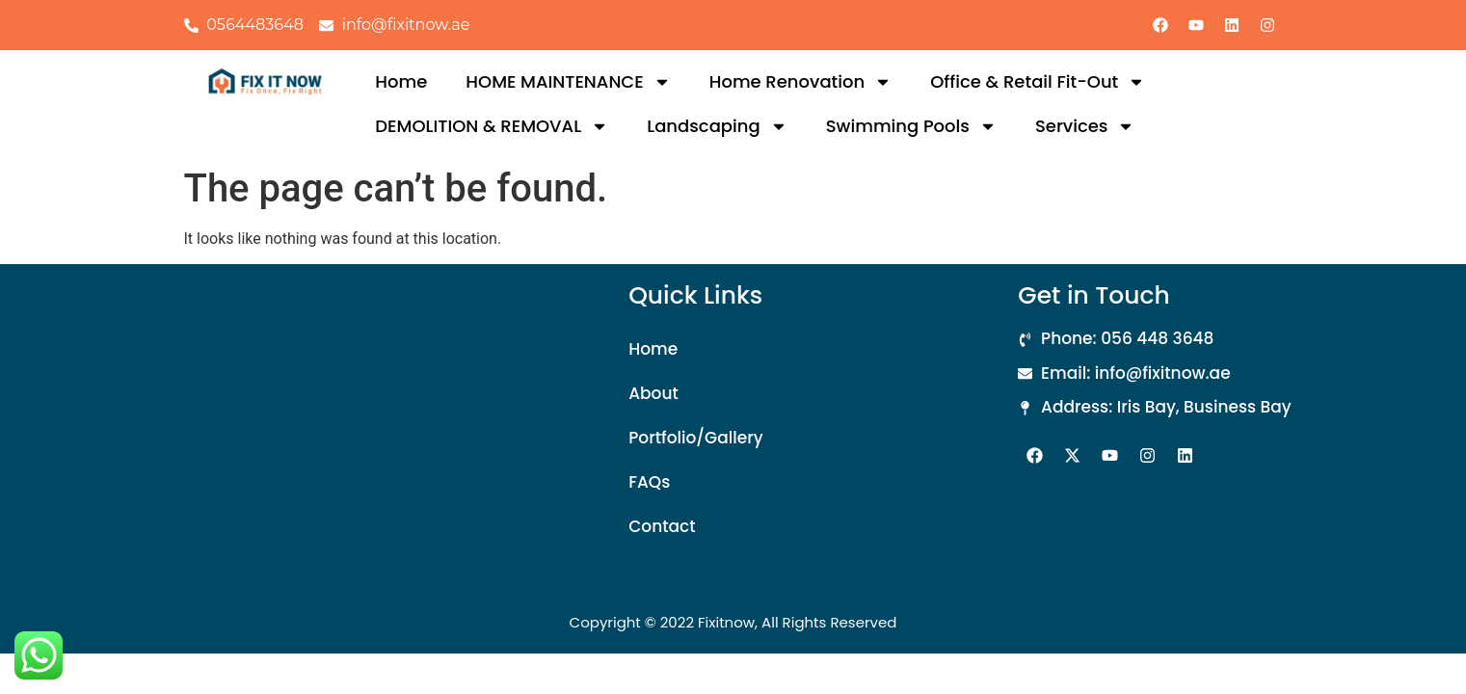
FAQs (649, 482)
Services (1085, 126)
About (653, 393)
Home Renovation (801, 82)
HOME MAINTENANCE (568, 82)
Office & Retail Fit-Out (1037, 82)
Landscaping (717, 126)
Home (401, 81)
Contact (661, 526)
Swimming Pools (911, 126)
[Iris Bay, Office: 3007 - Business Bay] (344, 428)
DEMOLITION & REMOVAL (491, 126)
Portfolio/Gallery (695, 437)
